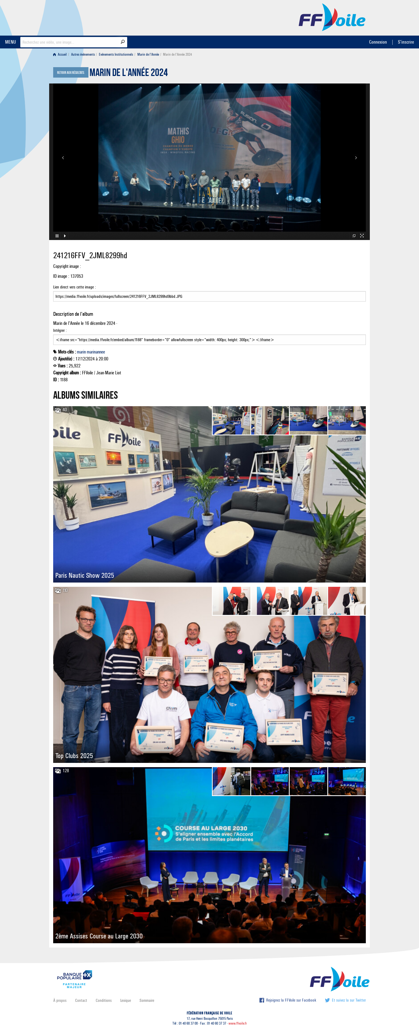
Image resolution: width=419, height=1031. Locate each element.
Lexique (125, 1000)
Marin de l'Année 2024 (129, 74)
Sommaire (146, 1000)
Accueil (60, 54)
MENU (10, 42)
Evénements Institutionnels (116, 54)
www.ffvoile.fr (237, 1023)
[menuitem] (61, 54)
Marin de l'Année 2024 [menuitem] (177, 54)
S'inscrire (406, 42)
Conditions (104, 1000)
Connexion (378, 42)
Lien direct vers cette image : (209, 293)
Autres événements (83, 54)
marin (81, 352)
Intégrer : (209, 336)
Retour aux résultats (70, 73)
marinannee (96, 352)
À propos (60, 1000)
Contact (81, 1000)
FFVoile (332, 17)
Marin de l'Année (148, 54)
